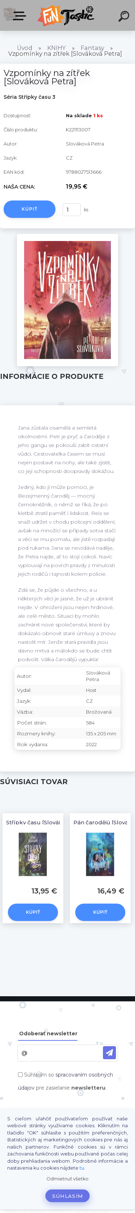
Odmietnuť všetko (67, 1179)
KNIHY (56, 48)
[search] (124, 17)
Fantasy (92, 48)
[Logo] (67, 15)
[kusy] (72, 209)
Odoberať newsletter (48, 1033)
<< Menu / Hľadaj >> (21, 16)
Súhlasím (67, 1196)
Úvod (24, 48)
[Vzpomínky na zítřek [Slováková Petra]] (67, 236)
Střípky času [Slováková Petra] (48, 822)
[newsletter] (109, 1052)
